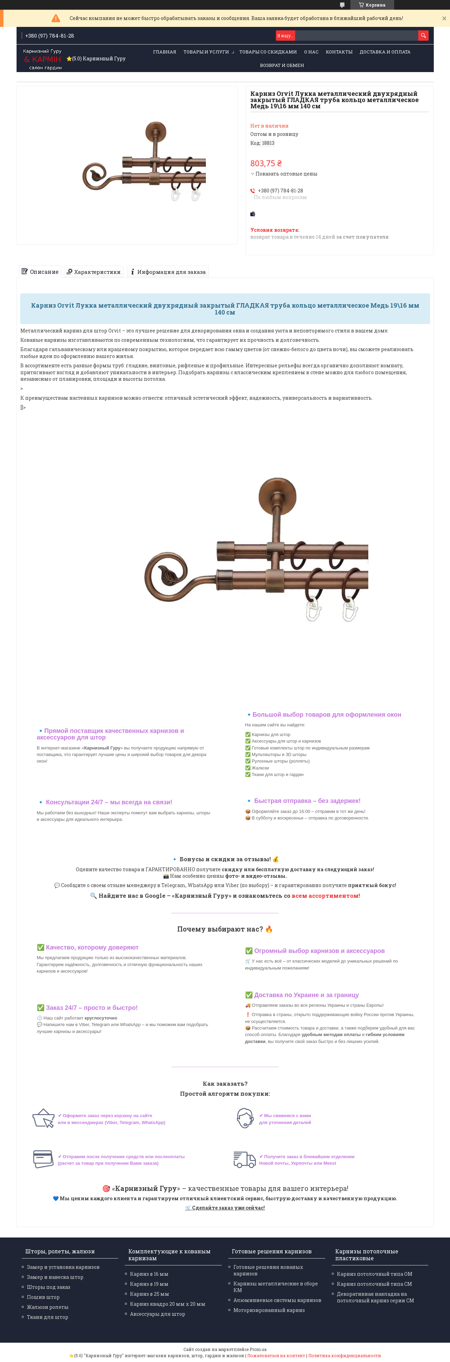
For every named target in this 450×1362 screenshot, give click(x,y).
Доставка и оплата (385, 52)
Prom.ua (258, 1349)
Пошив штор (43, 1297)
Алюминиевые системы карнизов (277, 1300)
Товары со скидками (268, 52)
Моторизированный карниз (269, 1310)
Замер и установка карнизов (63, 1267)
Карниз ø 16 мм (149, 1274)
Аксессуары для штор (157, 1314)
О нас (311, 52)
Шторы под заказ (48, 1287)
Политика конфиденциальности (344, 1355)
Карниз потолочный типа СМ (374, 1284)
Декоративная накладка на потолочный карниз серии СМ (375, 1297)
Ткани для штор (47, 1317)
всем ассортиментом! (326, 895)
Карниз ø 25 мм (149, 1294)
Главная (164, 52)
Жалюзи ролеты (48, 1307)
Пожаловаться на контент (276, 1355)
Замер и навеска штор (55, 1277)
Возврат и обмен (282, 65)
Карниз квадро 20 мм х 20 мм (168, 1304)
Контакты (339, 52)
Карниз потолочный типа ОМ (374, 1274)
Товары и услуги (206, 52)
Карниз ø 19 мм (149, 1284)
